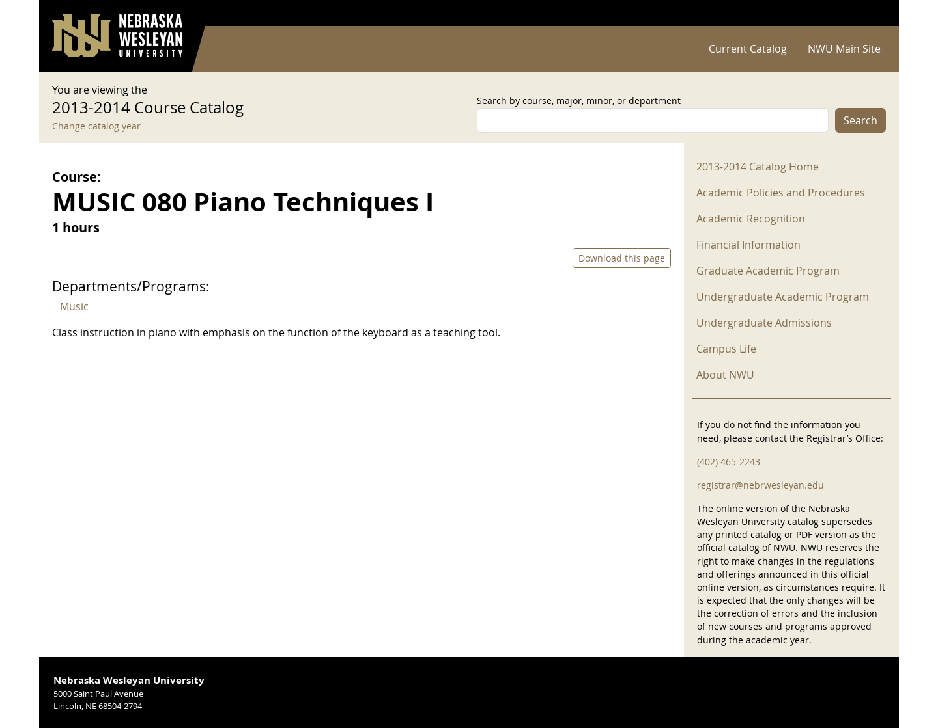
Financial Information (748, 244)
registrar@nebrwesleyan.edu (760, 485)
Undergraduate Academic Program (782, 297)
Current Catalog (748, 49)
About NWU (725, 375)
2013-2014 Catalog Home (757, 166)
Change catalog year (96, 126)
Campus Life (726, 349)
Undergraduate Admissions (764, 323)
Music (74, 306)
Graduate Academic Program (768, 270)
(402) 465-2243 (728, 461)
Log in (869, 13)
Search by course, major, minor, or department (579, 100)
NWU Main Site (844, 49)
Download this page (621, 258)
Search (860, 120)
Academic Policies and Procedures (780, 192)
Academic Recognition (750, 218)
